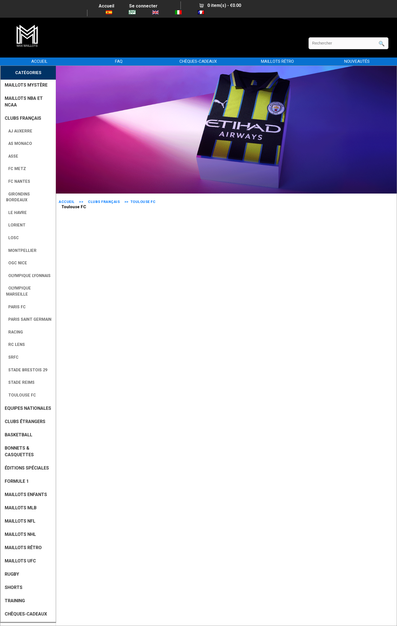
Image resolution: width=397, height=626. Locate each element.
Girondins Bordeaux (18, 197)
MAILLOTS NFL (20, 521)
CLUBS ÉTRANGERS (25, 421)
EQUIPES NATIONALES (28, 408)
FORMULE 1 (17, 481)
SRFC (12, 357)
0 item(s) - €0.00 (220, 5)
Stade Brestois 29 (26, 370)
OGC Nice (16, 263)
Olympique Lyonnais (28, 275)
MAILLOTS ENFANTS (26, 494)
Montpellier (21, 250)
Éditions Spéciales (27, 468)
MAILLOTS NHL (20, 534)
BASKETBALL (18, 434)
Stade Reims (20, 382)
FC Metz (16, 168)
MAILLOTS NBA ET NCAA (24, 102)
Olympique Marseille (18, 291)
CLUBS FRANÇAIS (104, 202)
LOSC (12, 238)
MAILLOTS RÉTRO (277, 61)
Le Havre (16, 212)
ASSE (12, 156)
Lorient (15, 225)
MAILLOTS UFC (20, 561)
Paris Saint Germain (28, 319)
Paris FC (16, 307)
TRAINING (15, 600)
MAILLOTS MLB (20, 507)
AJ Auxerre (19, 131)
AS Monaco (19, 143)
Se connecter (143, 6)
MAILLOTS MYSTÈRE (26, 85)
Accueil (106, 6)
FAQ (118, 61)
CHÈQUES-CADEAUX (198, 61)
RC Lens (15, 344)
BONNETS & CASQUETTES (19, 451)
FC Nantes (18, 181)
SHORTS (13, 587)
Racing (14, 332)
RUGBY (12, 574)
